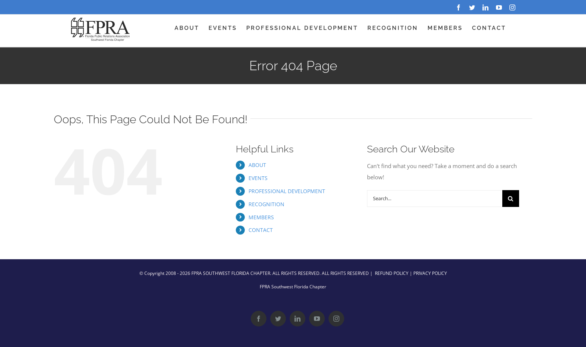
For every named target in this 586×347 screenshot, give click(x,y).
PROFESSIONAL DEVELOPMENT (287, 191)
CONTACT (261, 229)
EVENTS (258, 178)
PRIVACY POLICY (430, 273)
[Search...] (434, 198)
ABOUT (257, 164)
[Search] (510, 198)
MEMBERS (261, 217)
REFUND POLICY (391, 273)
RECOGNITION (266, 204)
